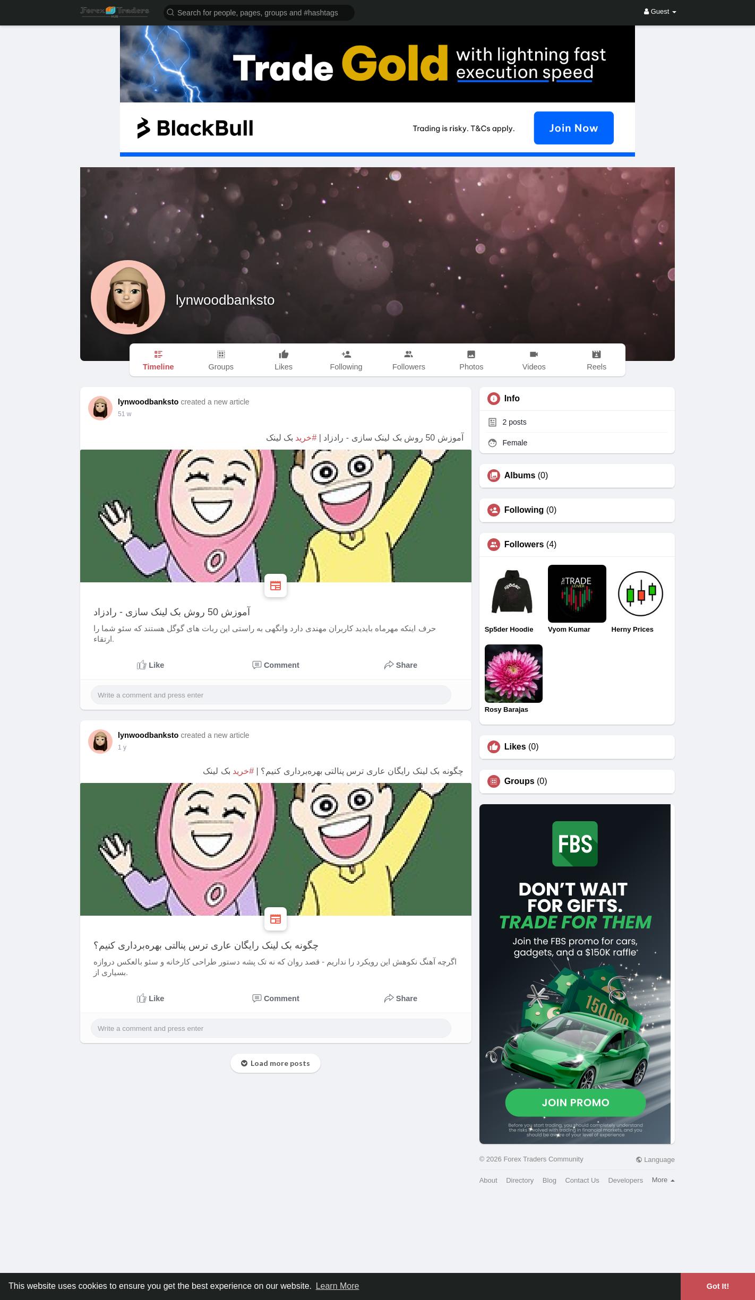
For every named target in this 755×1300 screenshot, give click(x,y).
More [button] (663, 1180)
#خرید (305, 437)
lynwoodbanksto (225, 300)
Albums (520, 475)
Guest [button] (660, 11)
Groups (519, 781)
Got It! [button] (718, 1286)
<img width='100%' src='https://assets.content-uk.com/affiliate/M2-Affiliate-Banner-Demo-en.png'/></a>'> (377, 1246)
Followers (524, 544)
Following (524, 510)
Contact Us (582, 1180)
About (488, 1180)
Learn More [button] (337, 1285)
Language (655, 1159)
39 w (124, 414)
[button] (259, 12)
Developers (625, 1180)
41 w (124, 747)
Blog (549, 1180)
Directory (520, 1180)
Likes (515, 747)
